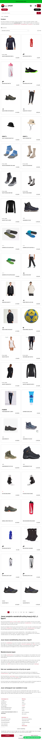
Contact (23, 724)
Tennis (23, 702)
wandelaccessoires (31, 628)
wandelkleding (23, 24)
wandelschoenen (17, 24)
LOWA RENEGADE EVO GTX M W (7, 466)
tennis (11, 621)
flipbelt (17, 677)
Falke (34, 644)
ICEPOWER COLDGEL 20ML (27, 411)
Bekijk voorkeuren (34, 735)
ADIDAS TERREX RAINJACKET (7, 329)
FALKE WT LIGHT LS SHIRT (6, 220)
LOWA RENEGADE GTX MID (27, 466)
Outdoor (23, 705)
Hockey (23, 710)
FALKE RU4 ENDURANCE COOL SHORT (8, 165)
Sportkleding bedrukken (5, 720)
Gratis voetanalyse (4, 724)
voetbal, (18, 621)
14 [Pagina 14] (26, 612)
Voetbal (23, 700)
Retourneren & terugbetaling (27, 719)
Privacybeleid (21, 738)
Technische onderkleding (26, 644)
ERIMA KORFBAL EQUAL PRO (28, 329)
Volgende (31, 612)
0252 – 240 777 (4, 704)
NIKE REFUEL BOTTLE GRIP (27, 83)
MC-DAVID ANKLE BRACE (6, 493)
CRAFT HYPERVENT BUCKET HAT (7, 138)
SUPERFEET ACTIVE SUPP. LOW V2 (8, 247)
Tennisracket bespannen (5, 722)
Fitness (23, 709)
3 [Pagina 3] (13, 612)
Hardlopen (24, 704)
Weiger (21, 735)
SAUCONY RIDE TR (5, 603)
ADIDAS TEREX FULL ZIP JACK (28, 302)
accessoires (30, 24)
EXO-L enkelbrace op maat (5, 719)
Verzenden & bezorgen (26, 722)
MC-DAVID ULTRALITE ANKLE (28, 493)
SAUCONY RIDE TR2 (26, 603)
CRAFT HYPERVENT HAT (27, 138)
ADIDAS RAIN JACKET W (6, 302)
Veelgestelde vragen (25, 720)
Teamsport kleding (4, 725)
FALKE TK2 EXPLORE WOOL (27, 165)
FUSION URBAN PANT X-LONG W (7, 411)
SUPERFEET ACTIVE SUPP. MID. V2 (28, 247)
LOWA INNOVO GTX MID (27, 220)
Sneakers (23, 707)
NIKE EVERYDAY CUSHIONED (28, 548)
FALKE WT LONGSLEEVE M (6, 384)
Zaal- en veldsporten (25, 712)
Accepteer (8, 735)
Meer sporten (24, 714)
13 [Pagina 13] (23, 612)
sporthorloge (12, 676)
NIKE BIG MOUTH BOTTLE (27, 56)
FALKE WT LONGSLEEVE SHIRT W (28, 384)
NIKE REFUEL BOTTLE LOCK (27, 575)
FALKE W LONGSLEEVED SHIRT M (7, 56)
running (14, 621)
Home (2, 16)
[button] (40, 728)
